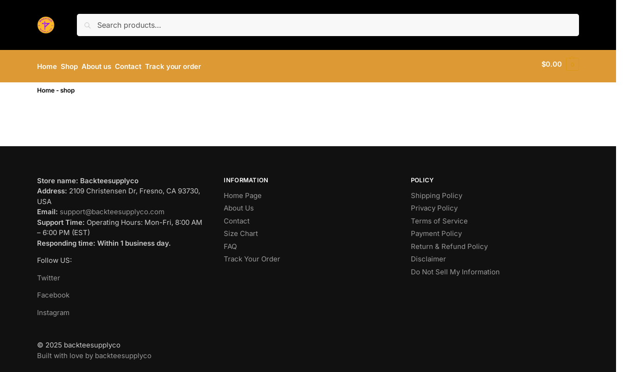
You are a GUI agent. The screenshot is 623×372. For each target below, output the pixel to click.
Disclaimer (428, 255)
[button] (560, 64)
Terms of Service (439, 216)
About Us (239, 204)
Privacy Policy (434, 204)
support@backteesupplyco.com (112, 208)
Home (46, 86)
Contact (237, 216)
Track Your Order (252, 255)
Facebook (53, 291)
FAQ (230, 242)
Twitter (48, 273)
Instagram (53, 308)
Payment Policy (436, 229)
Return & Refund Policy (449, 242)
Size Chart (241, 229)
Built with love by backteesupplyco (94, 351)
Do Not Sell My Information (455, 267)
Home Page (243, 191)
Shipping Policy (436, 191)
